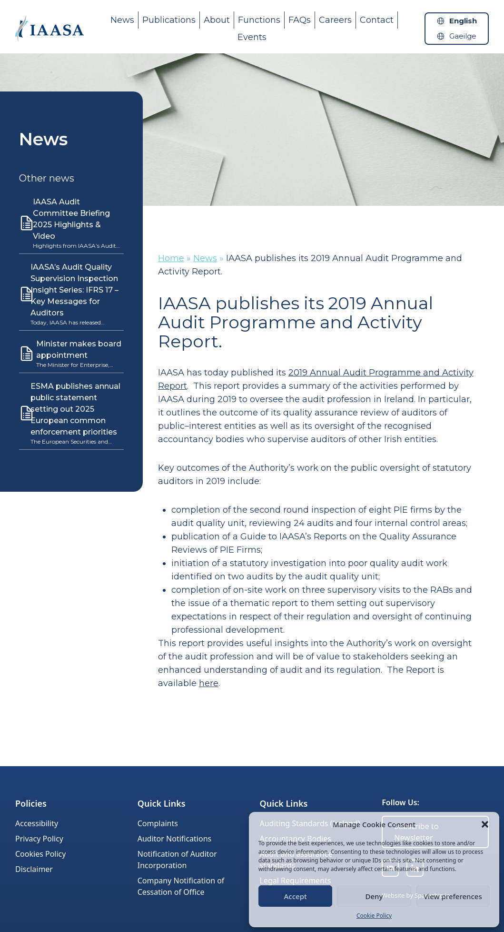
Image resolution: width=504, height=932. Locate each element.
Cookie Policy (374, 916)
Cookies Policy (40, 854)
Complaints (158, 823)
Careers (335, 20)
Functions (259, 20)
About (217, 20)
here (208, 683)
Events (252, 37)
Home (171, 258)
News (122, 20)
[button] (485, 824)
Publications (169, 20)
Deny (374, 896)
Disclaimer (34, 869)
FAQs (299, 20)
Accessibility (36, 823)
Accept (295, 896)
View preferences (453, 896)
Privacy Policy (39, 838)
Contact (377, 20)
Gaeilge (462, 36)
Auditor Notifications (174, 838)
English (463, 20)
